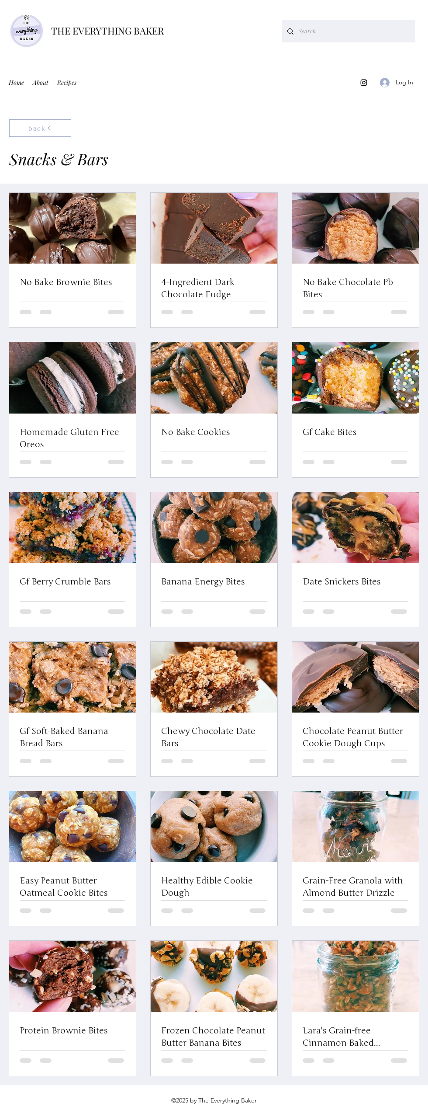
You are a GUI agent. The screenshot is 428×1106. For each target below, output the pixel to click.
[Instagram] (363, 82)
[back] (40, 128)
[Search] (348, 31)
